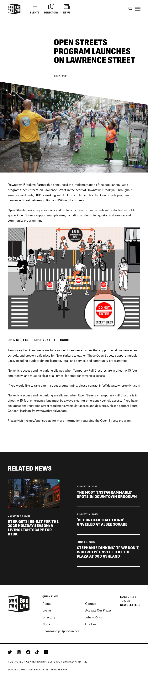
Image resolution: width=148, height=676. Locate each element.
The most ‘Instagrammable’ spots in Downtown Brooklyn (107, 494)
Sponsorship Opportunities (60, 630)
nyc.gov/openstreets (37, 421)
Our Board (92, 623)
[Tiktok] (37, 652)
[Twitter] (10, 652)
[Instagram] (19, 652)
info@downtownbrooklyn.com (119, 385)
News (46, 623)
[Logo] (14, 13)
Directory (48, 617)
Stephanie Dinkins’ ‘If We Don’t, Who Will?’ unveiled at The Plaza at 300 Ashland (108, 552)
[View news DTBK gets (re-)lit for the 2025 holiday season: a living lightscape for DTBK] (34, 493)
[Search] (130, 9)
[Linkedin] (46, 652)
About (46, 603)
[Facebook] (29, 652)
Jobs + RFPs (93, 617)
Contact (90, 603)
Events (47, 610)
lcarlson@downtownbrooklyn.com (43, 411)
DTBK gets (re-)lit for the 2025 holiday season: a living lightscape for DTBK (33, 528)
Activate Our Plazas (98, 610)
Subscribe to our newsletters (130, 600)
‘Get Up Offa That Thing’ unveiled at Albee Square (102, 522)
